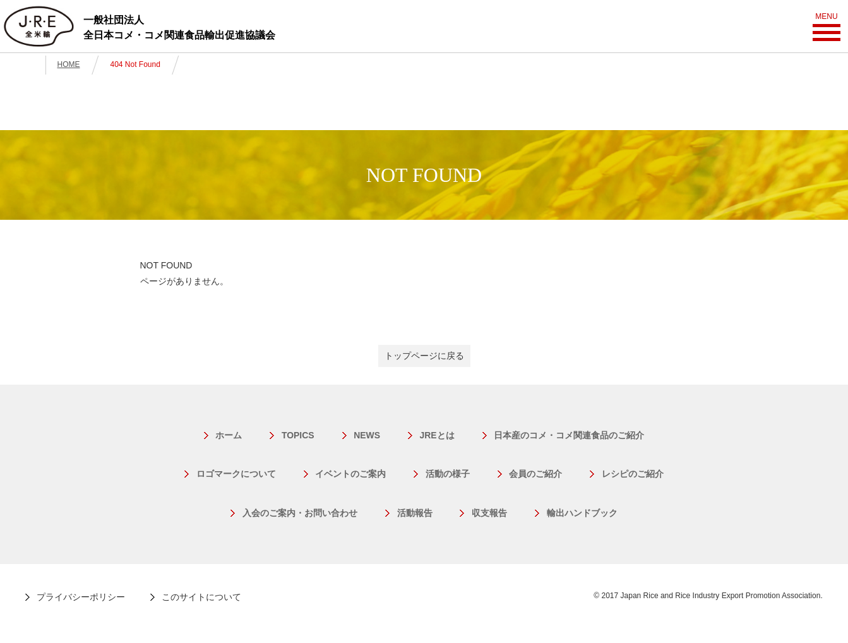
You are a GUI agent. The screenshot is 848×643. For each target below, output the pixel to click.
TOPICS (298, 435)
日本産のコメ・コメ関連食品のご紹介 (568, 435)
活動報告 (415, 513)
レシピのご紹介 (631, 474)
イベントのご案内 (351, 474)
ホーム (229, 435)
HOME (68, 64)
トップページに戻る (424, 356)
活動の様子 (448, 474)
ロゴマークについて (237, 474)
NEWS (367, 435)
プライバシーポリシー (81, 597)
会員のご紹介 (534, 474)
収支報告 (488, 513)
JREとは (436, 435)
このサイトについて (201, 597)
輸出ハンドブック (581, 513)
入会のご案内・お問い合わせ (300, 513)
